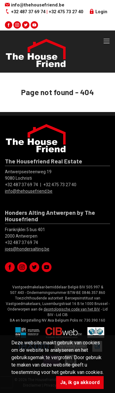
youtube (34, 25)
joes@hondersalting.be (27, 249)
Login (98, 11)
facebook (8, 25)
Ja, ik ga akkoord (80, 382)
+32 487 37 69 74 (28, 11)
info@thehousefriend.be (34, 5)
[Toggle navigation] (106, 41)
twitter (25, 25)
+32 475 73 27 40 (66, 11)
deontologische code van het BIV (72, 309)
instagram (17, 25)
